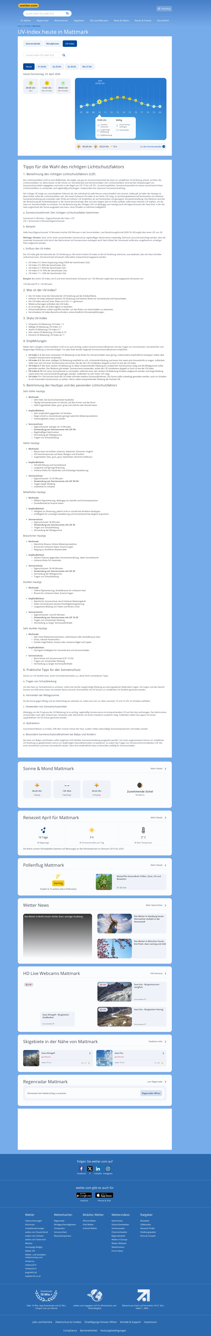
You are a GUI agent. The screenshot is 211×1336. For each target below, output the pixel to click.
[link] (26, 16)
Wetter (30, 1211)
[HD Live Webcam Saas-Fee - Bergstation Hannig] (131, 1013)
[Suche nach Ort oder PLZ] (67, 6)
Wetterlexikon (118, 1245)
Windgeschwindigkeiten (65, 1220)
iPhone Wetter (89, 1216)
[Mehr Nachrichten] (156, 901)
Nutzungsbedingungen (113, 1330)
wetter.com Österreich (36, 1237)
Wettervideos (121, 1211)
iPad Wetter (88, 1220)
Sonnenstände (33, 39)
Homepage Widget (34, 1245)
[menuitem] (26, 16)
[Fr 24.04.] (42, 62)
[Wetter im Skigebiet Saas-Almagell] (58, 1054)
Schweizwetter (118, 1225)
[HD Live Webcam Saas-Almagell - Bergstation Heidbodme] (57, 1000)
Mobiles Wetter (93, 1211)
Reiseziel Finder (148, 1225)
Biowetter (145, 1216)
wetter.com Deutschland (37, 1229)
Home (20, 22)
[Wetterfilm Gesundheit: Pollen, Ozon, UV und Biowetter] (131, 878)
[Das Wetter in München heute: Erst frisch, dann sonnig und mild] (131, 944)
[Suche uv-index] (63, 51)
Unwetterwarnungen (35, 1225)
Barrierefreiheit (88, 1330)
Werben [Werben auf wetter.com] (29, 1241)
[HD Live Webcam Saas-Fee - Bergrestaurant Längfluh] (131, 988)
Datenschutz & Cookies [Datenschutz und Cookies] (68, 1322)
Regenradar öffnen (151, 1089)
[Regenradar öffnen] (151, 1089)
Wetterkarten (63, 1211)
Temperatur (59, 1225)
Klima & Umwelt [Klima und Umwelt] (148, 1233)
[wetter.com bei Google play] (84, 1193)
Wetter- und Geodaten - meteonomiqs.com (37, 1254)
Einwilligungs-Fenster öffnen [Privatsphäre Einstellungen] (101, 1322)
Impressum (150, 1322)
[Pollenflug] (164, 5)
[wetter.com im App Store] (104, 1193)
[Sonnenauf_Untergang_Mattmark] (120, 142)
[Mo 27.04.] (87, 62)
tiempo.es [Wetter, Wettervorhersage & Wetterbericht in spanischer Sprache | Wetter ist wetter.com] (30, 1260)
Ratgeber (147, 1211)
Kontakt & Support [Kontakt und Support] (130, 1322)
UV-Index (69, 39)
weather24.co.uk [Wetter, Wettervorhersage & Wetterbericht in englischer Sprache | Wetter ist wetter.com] (33, 1276)
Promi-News (118, 1249)
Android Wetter (90, 1225)
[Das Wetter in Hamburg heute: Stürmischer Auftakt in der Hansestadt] (131, 919)
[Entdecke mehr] (157, 1037)
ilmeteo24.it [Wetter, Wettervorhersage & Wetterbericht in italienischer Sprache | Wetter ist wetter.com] (31, 1268)
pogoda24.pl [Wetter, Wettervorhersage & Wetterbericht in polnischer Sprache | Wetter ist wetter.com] (31, 1272)
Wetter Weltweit (119, 1241)
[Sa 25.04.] (57, 62)
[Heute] (29, 62)
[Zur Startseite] (28, 5)
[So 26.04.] (72, 62)
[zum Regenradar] (156, 1077)
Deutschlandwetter (121, 1220)
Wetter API (31, 1249)
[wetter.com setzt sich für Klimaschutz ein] (95, 1302)
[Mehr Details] (158, 764)
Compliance (70, 1330)
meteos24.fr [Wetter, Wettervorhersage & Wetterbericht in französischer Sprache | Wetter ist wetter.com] (31, 1264)
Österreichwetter (120, 1229)
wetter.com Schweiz (35, 1233)
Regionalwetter (119, 1233)
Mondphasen (52, 39)
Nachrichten (117, 1216)
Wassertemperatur (63, 1233)
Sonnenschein (60, 1229)
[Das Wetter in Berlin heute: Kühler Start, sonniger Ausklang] (57, 932)
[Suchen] (88, 6)
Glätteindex (146, 1220)
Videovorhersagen (34, 1216)
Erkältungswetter (149, 1229)
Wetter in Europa (120, 1237)
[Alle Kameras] (158, 969)
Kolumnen (30, 1220)
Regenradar (59, 1216)
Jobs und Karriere (42, 1322)
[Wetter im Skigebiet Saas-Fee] (131, 1054)
